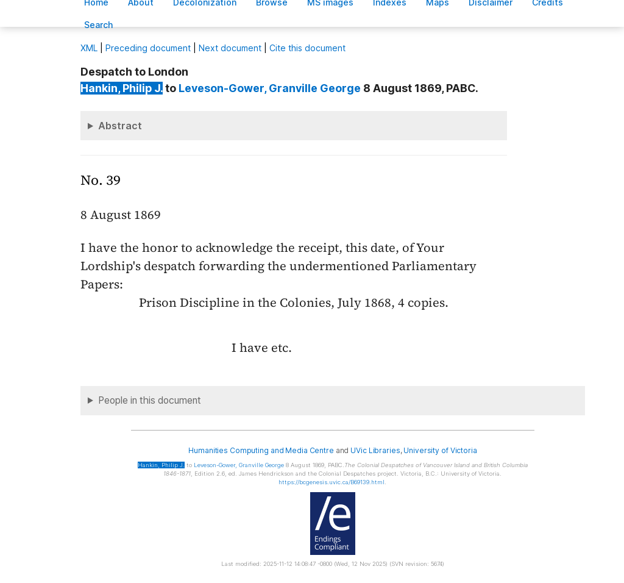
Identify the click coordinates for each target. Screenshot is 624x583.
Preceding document (148, 48)
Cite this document (307, 48)
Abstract (120, 126)
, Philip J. (121, 88)
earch (98, 25)
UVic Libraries (375, 450)
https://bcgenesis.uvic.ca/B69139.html (331, 482)
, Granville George (270, 88)
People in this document (149, 400)
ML (89, 48)
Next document (230, 48)
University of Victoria (440, 450)
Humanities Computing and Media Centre (261, 450)
